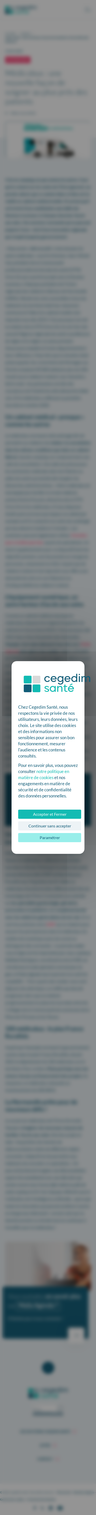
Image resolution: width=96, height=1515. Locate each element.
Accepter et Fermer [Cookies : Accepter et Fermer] (50, 814)
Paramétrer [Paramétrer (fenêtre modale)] (50, 837)
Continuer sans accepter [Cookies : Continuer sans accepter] (49, 825)
